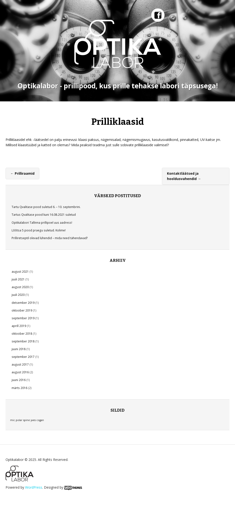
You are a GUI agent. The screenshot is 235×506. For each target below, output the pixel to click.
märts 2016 (19, 388)
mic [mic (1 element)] (12, 420)
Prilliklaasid (117, 122)
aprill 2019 (19, 326)
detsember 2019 (23, 303)
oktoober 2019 (22, 310)
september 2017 (23, 357)
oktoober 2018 (22, 334)
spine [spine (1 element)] (26, 420)
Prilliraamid (22, 173)
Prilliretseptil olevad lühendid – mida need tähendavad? (50, 238)
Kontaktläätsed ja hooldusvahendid (184, 176)
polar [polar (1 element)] (19, 420)
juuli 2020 (18, 295)
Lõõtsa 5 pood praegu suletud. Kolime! (39, 230)
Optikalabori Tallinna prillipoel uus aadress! (42, 223)
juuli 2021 (18, 279)
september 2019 (23, 318)
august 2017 (20, 364)
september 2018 (23, 341)
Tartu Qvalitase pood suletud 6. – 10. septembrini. (46, 207)
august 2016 (20, 372)
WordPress (33, 487)
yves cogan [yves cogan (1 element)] (37, 420)
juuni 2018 (19, 349)
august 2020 (20, 287)
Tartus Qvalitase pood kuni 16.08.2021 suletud (44, 215)
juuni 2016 (19, 380)
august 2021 (20, 272)
